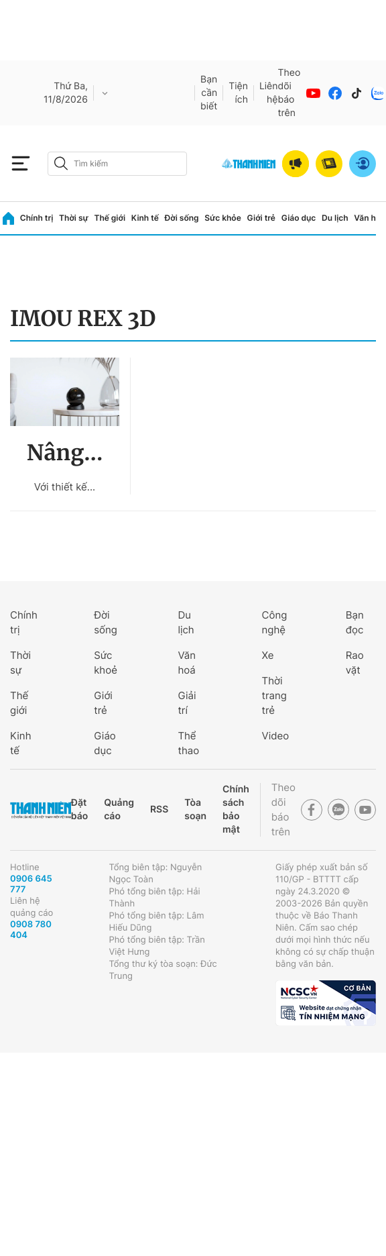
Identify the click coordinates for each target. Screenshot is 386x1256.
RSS (159, 809)
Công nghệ (274, 622)
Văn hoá (187, 662)
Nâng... (65, 452)
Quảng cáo (119, 809)
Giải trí (187, 703)
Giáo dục (298, 218)
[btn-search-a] (61, 163)
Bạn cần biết (208, 93)
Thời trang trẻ (274, 695)
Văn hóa (369, 218)
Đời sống (182, 218)
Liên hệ (268, 93)
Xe (268, 655)
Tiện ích (238, 93)
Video (276, 735)
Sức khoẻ (105, 662)
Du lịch (335, 218)
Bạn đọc (355, 622)
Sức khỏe (222, 218)
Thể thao (188, 743)
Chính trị (37, 218)
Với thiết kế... (65, 486)
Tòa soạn (195, 809)
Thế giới (109, 218)
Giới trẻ (261, 218)
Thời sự (73, 218)
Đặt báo (79, 809)
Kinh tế (145, 218)
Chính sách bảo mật (235, 809)
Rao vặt (355, 662)
